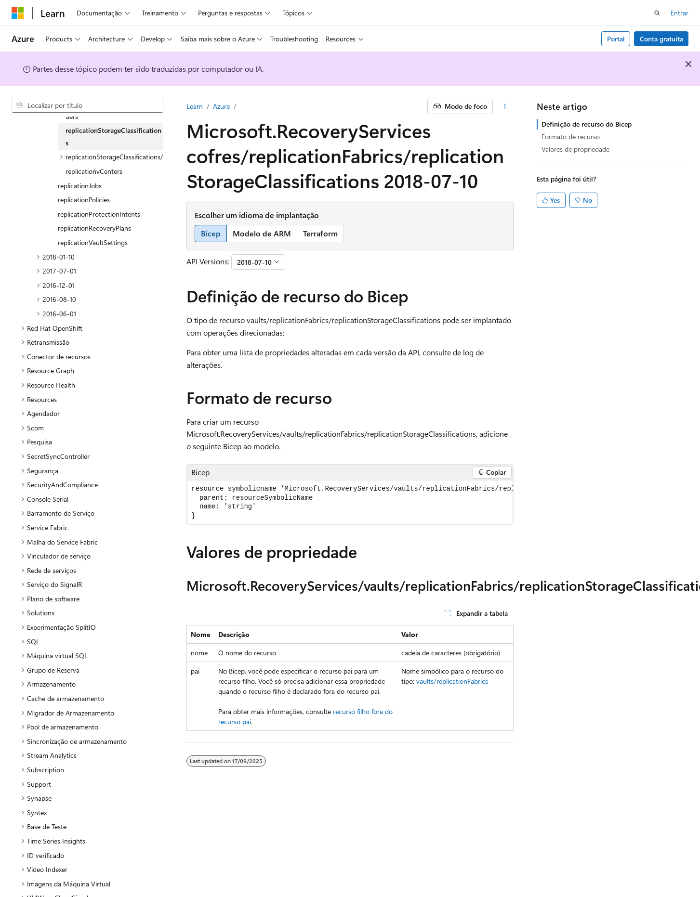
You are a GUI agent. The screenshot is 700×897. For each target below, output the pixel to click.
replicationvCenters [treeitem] (94, 171)
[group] (350, 503)
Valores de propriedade (575, 149)
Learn (194, 106)
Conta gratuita (661, 38)
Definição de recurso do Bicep (587, 124)
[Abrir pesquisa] (657, 13)
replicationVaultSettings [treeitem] (93, 242)
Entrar (679, 12)
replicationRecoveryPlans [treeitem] (94, 228)
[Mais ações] (505, 106)
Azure (221, 106)
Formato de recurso (571, 136)
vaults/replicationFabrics (452, 681)
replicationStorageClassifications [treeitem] (113, 136)
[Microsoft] (18, 13)
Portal (616, 38)
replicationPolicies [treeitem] (84, 199)
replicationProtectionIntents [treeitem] (99, 214)
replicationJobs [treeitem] (80, 185)
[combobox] (87, 105)
